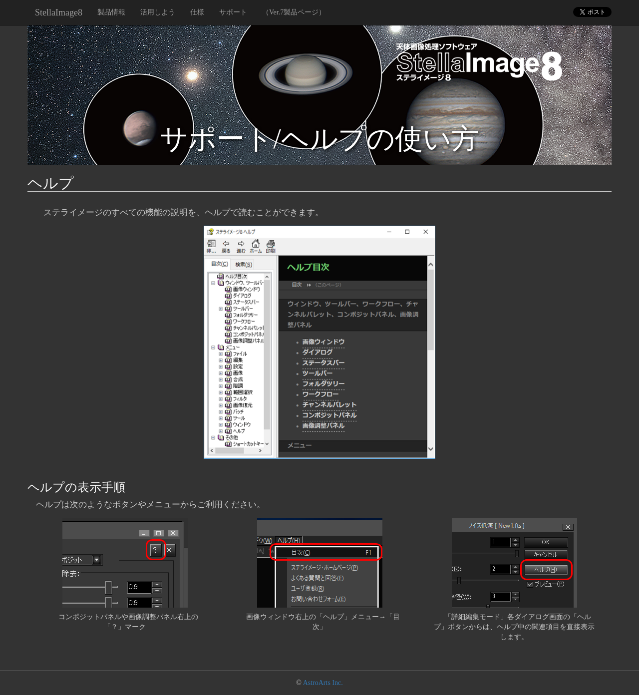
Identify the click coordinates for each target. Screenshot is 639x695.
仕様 (197, 12)
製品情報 (111, 12)
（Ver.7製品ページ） (293, 12)
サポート (233, 12)
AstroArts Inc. (323, 683)
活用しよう (157, 12)
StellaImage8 (58, 12)
